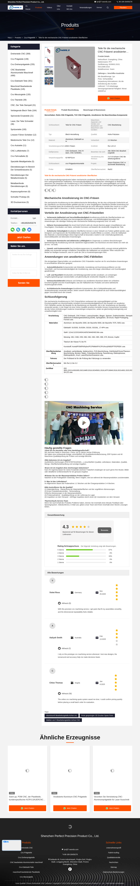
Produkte (38, 7)
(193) (18, 129)
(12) (23, 135)
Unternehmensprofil (113, 848)
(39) (19, 100)
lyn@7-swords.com (103, 2)
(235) (23, 64)
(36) (22, 122)
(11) (18, 145)
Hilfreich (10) (67, 694)
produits (18, 38)
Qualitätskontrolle (113, 857)
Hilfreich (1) (66, 649)
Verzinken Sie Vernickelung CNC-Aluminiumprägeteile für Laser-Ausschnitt (111, 798)
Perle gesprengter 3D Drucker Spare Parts (97, 715)
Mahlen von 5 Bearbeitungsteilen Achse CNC (63, 720)
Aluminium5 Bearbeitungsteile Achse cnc (61, 715)
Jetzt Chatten (24, 237)
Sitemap (114, 867)
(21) (22, 116)
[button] (49, 84)
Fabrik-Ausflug (113, 853)
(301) (21, 81)
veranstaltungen (85, 7)
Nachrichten (113, 862)
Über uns (59, 7)
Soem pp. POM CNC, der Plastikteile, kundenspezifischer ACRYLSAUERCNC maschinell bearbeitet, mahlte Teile (26, 798)
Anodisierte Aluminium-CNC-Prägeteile (70, 797)
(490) (22, 73)
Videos (49, 7)
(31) (23, 105)
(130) (21, 94)
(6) (19, 156)
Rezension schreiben (104, 531)
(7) (20, 151)
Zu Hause (27, 7)
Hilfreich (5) (66, 603)
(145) (21, 87)
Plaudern (123, 7)
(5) (22, 161)
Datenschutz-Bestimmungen (113, 872)
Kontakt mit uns (69, 7)
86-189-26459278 (124, 2)
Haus (10, 38)
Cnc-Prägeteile (29, 38)
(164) (24, 110)
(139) (20, 59)
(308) (20, 54)
